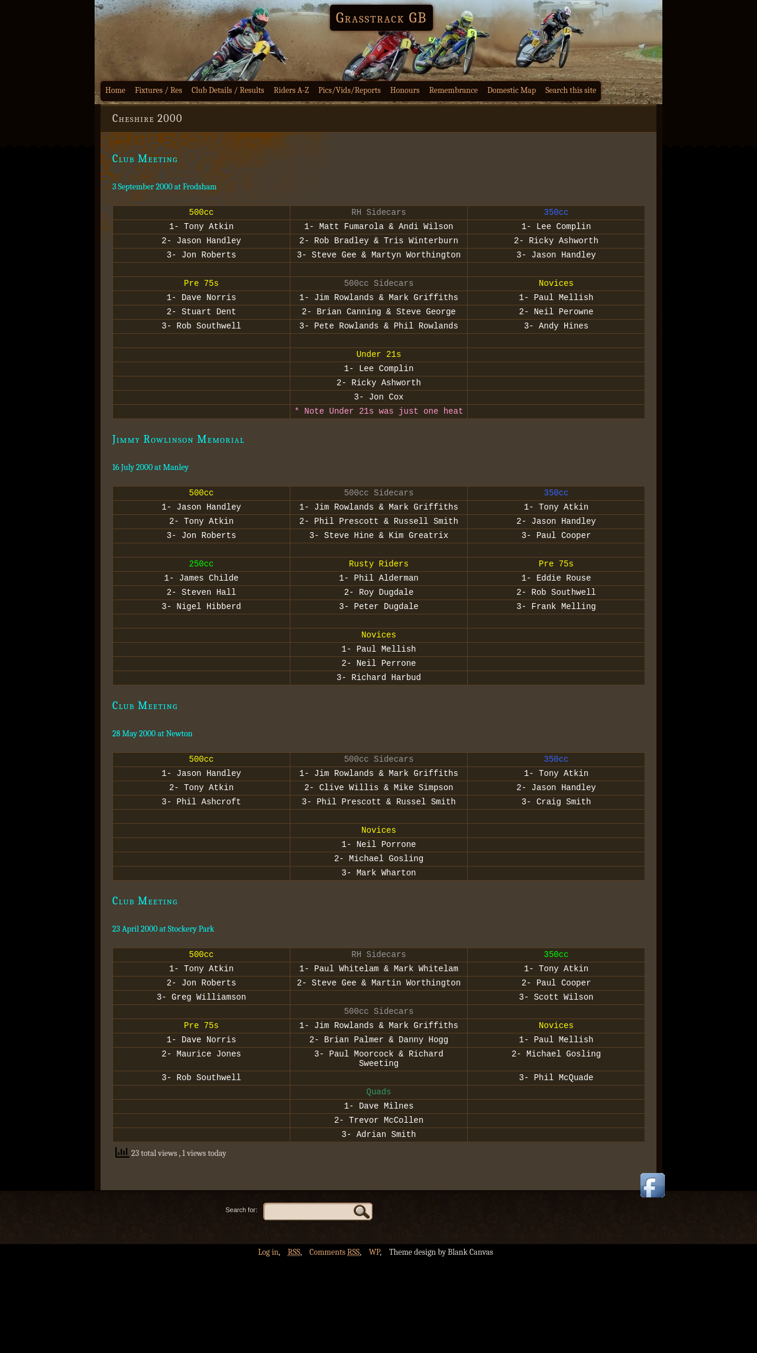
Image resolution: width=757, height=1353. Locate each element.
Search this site (570, 90)
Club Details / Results (228, 90)
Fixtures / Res (158, 90)
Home (115, 90)
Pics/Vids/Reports (349, 90)
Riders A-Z (291, 90)
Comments (334, 1344)
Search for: (241, 1302)
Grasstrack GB (381, 17)
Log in (268, 1344)
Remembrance (453, 90)
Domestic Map (511, 90)
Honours (405, 90)
